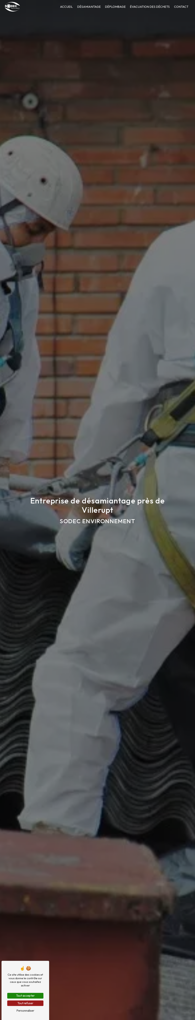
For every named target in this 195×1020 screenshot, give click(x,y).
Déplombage (115, 7)
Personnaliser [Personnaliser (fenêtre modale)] (25, 1010)
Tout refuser (25, 1003)
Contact (181, 7)
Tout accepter (25, 995)
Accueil (66, 7)
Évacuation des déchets (150, 7)
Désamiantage (89, 7)
